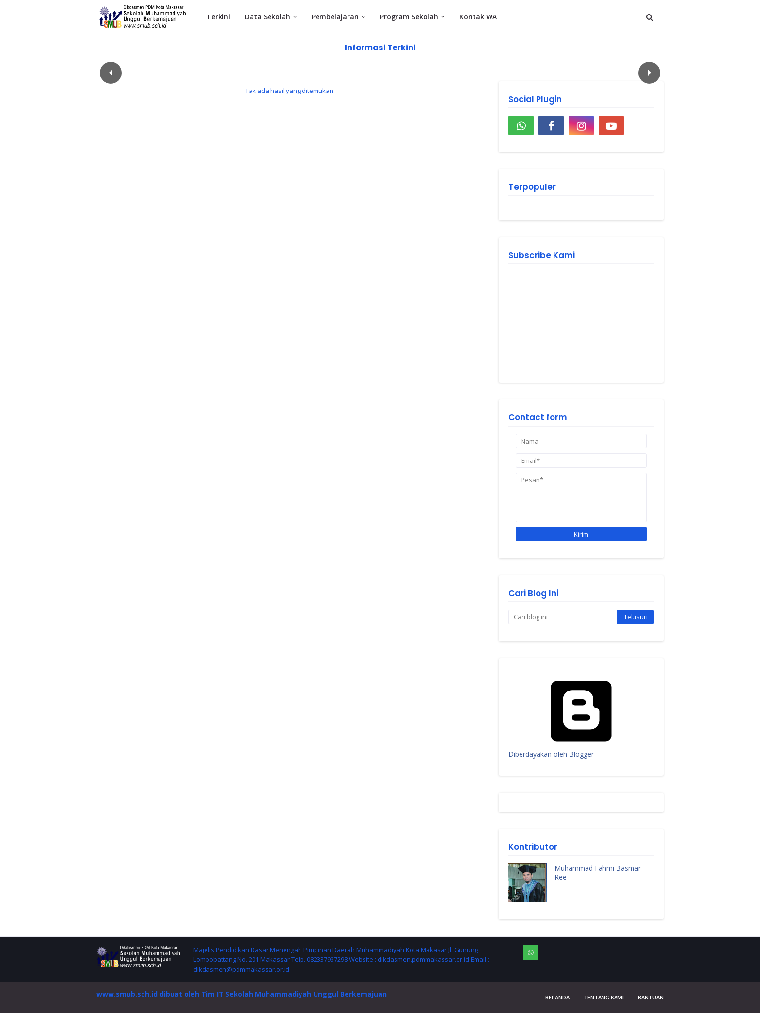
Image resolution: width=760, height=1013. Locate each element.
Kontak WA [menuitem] (478, 16)
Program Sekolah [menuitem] (409, 16)
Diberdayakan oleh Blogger (581, 749)
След (649, 73)
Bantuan (651, 997)
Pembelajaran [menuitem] (335, 16)
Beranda (557, 997)
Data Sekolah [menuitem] (267, 16)
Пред (111, 73)
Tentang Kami (604, 997)
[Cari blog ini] (563, 617)
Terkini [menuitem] (218, 16)
